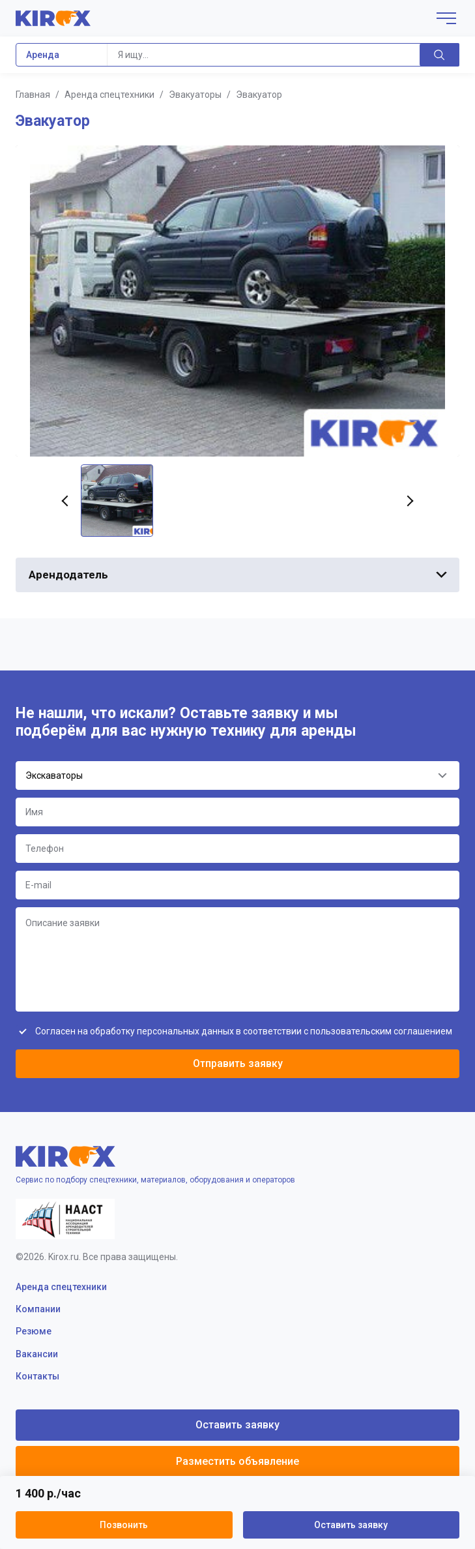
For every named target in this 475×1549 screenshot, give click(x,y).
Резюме (33, 1331)
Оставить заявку (351, 1525)
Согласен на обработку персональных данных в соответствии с (243, 1031)
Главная (33, 94)
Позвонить (124, 1525)
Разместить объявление (237, 1461)
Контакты (37, 1376)
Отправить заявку (238, 1063)
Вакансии (37, 1354)
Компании (38, 1309)
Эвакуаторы (195, 94)
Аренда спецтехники (109, 94)
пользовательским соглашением (381, 1031)
